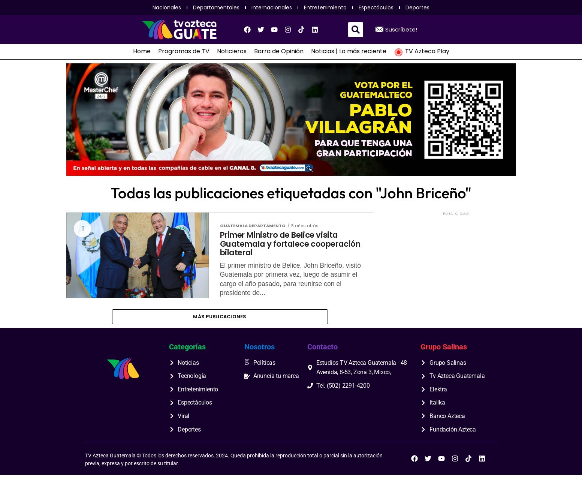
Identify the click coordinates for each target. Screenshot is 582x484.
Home (142, 51)
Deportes (417, 7)
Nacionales (167, 7)
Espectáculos (376, 7)
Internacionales (271, 7)
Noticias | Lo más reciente (348, 51)
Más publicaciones (219, 324)
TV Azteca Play (421, 51)
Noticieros (232, 51)
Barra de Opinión (279, 51)
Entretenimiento (325, 7)
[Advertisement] (456, 264)
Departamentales (216, 7)
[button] (355, 29)
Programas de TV (183, 51)
